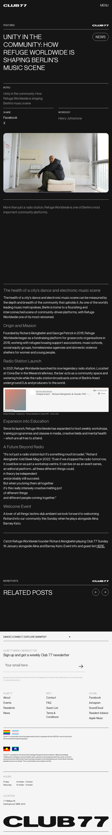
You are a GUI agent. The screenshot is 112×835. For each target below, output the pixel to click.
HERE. (101, 546)
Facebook (95, 697)
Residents (9, 707)
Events (7, 702)
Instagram (94, 702)
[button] (104, 5)
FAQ (48, 702)
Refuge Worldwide (9, 414)
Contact (51, 697)
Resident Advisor (98, 713)
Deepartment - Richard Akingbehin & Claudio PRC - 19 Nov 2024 (37, 414)
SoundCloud (96, 707)
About (6, 697)
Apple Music (96, 718)
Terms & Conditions (52, 714)
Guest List (52, 707)
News (6, 713)
